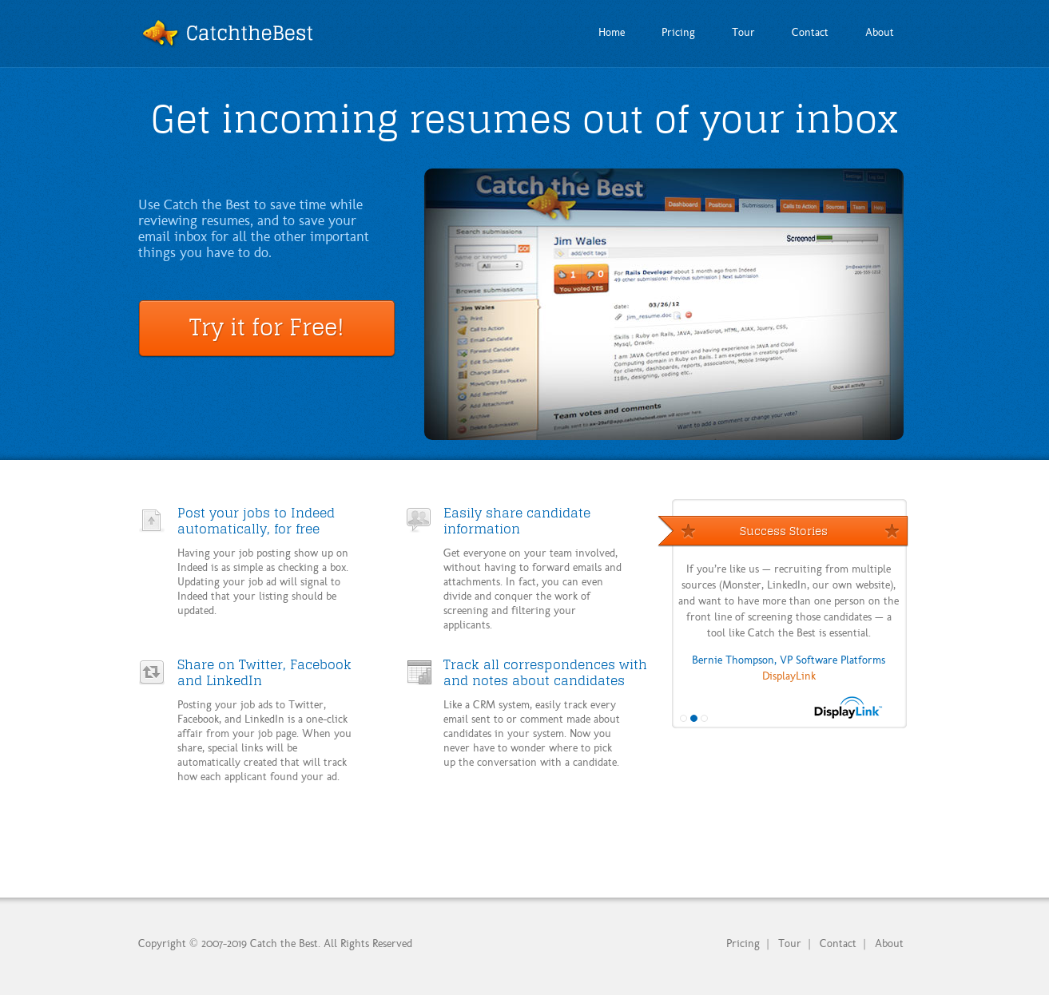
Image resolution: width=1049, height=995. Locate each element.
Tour (789, 942)
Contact (838, 942)
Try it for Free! (266, 327)
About (889, 942)
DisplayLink (789, 675)
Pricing (743, 942)
